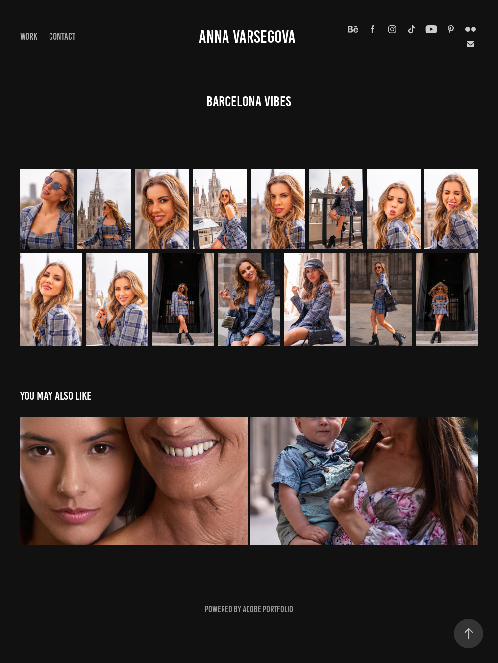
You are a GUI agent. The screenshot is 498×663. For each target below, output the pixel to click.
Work (28, 36)
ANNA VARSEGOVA (249, 36)
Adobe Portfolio (268, 609)
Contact (62, 36)
